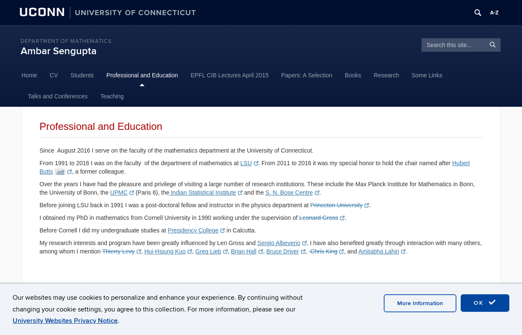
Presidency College (196, 230)
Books (353, 75)
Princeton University (339, 205)
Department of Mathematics (66, 41)
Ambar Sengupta (59, 51)
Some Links (426, 75)
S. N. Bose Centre (292, 192)
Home (29, 75)
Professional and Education (142, 75)
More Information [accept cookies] (420, 303)
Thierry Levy (121, 251)
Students (82, 75)
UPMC (122, 192)
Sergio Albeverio (281, 243)
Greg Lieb (211, 251)
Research (386, 75)
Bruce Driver (285, 251)
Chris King (326, 251)
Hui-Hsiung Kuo (168, 251)
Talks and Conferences (57, 96)
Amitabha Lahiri (382, 251)
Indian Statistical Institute (206, 192)
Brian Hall (247, 251)
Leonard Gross (322, 217)
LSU (249, 163)
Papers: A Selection (306, 75)
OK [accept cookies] (485, 302)
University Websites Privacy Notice (65, 321)
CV (54, 75)
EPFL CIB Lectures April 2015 (230, 75)
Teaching (112, 96)
